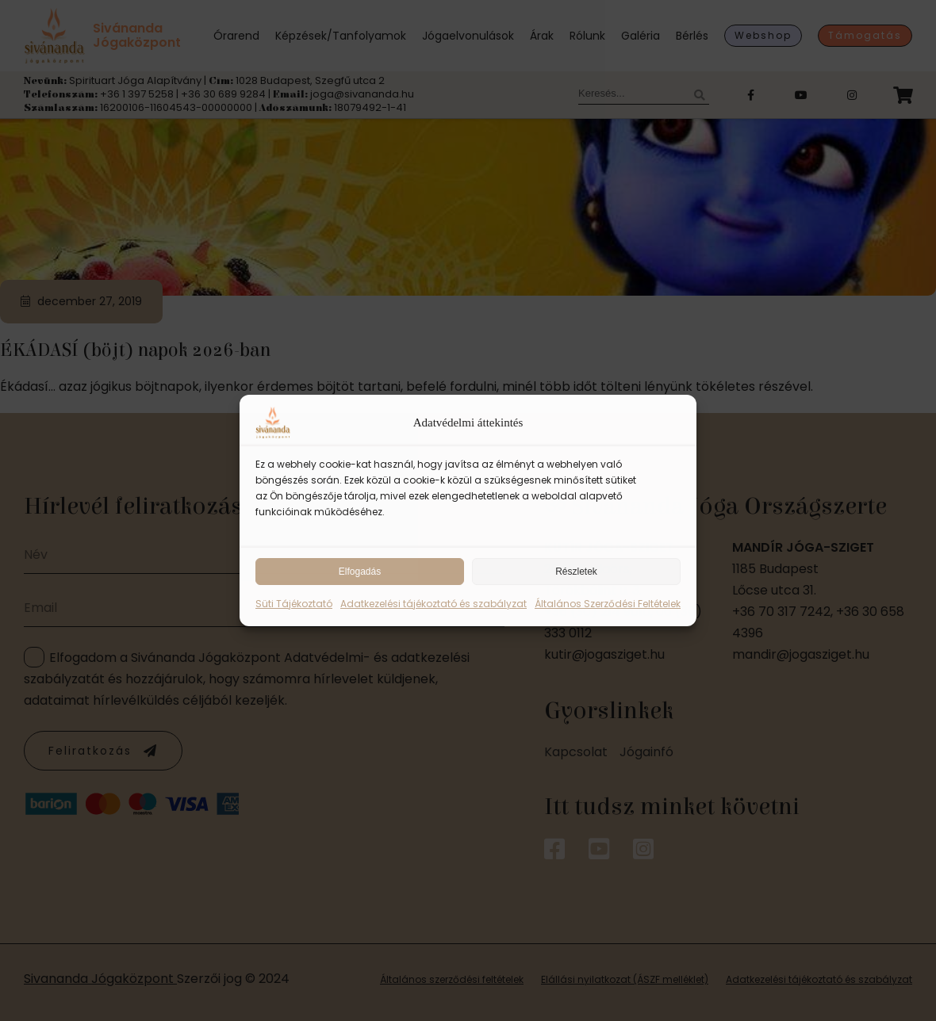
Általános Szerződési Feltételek (608, 603)
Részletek (576, 571)
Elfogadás (360, 571)
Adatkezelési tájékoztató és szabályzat (433, 603)
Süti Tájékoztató (293, 603)
